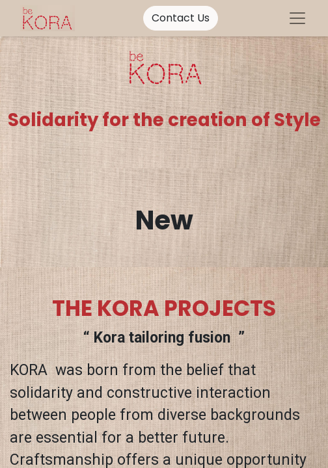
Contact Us (181, 17)
